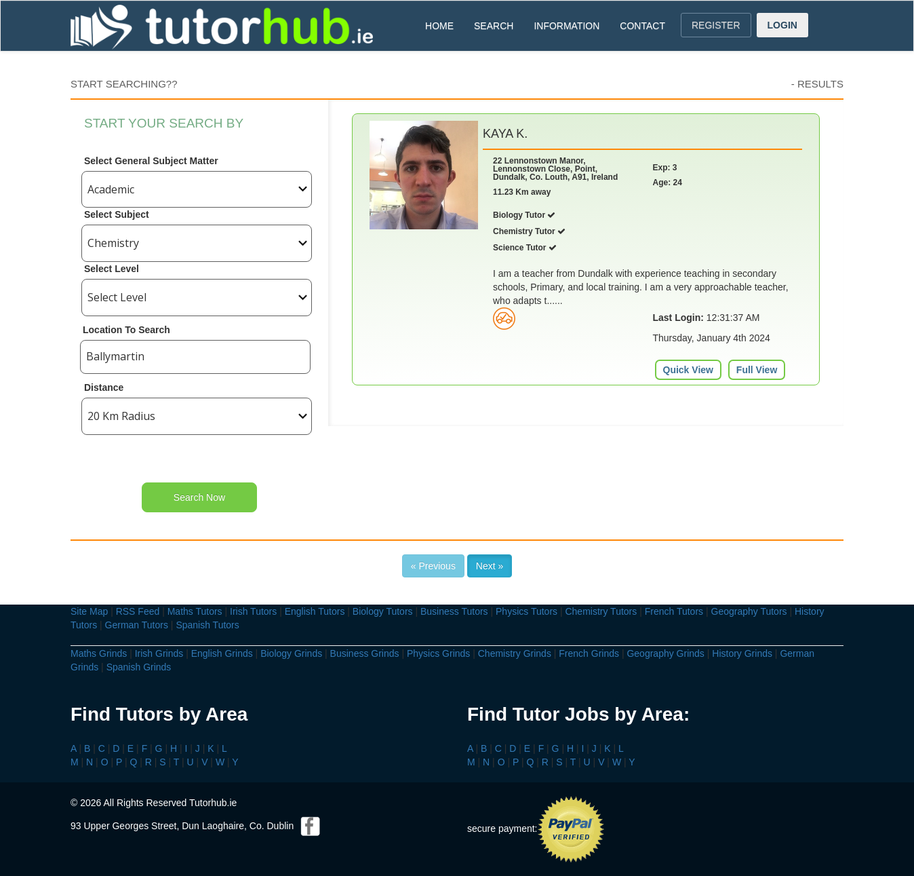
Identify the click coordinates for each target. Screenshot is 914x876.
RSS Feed (138, 611)
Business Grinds (364, 653)
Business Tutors (454, 611)
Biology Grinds (291, 653)
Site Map (89, 611)
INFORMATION (566, 25)
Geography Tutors (749, 611)
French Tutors (674, 611)
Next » (489, 565)
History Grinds (742, 653)
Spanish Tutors (207, 625)
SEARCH (493, 25)
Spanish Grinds (139, 667)
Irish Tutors (253, 611)
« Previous (433, 565)
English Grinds (222, 653)
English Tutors (315, 611)
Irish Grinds (159, 653)
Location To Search (126, 329)
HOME (439, 25)
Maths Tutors (194, 611)
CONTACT (642, 25)
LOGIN (782, 25)
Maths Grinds (99, 653)
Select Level (111, 268)
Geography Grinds (665, 653)
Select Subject (116, 214)
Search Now (199, 497)
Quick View (688, 369)
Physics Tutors (526, 611)
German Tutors (136, 625)
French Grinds (589, 653)
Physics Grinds (438, 653)
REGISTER (716, 25)
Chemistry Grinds (514, 653)
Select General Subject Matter (151, 160)
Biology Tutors (383, 611)
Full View (756, 369)
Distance (103, 387)
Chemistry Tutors (601, 611)
